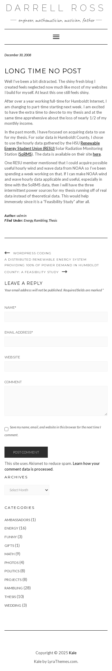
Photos (11, 562)
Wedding (12, 605)
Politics (11, 571)
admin (22, 215)
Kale (72, 652)
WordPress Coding (32, 253)
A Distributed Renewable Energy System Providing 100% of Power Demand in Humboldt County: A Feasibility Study (51, 266)
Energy (28, 220)
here (97, 154)
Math (9, 554)
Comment (13, 382)
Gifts (9, 545)
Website (12, 357)
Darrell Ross (56, 8)
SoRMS (25, 154)
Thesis (53, 220)
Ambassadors (17, 520)
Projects (13, 579)
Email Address (18, 332)
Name (10, 307)
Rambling (40, 220)
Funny (10, 537)
